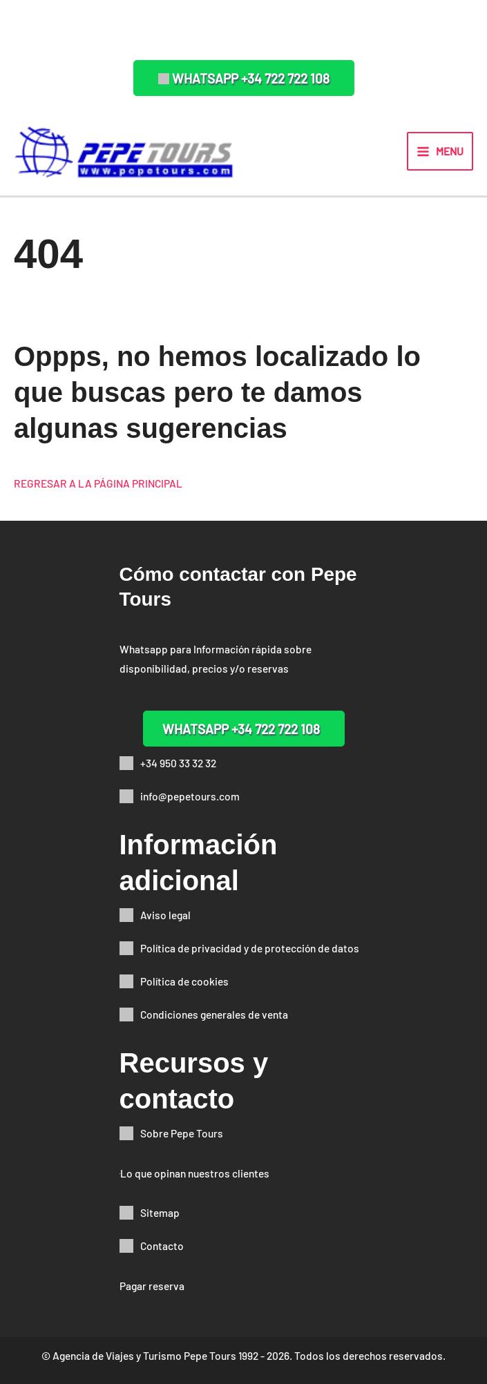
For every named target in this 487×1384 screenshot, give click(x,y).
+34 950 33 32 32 (178, 762)
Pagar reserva (152, 1285)
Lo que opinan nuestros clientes (194, 1173)
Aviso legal (165, 914)
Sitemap (160, 1212)
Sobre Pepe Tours (181, 1133)
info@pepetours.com (190, 795)
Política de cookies (184, 981)
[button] (243, 78)
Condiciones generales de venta (214, 1014)
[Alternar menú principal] (440, 151)
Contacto (162, 1245)
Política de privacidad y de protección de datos (249, 947)
